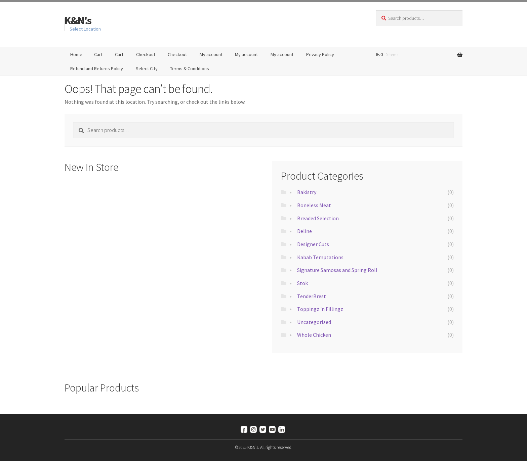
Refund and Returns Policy (96, 68)
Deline (304, 231)
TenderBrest (311, 296)
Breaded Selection (318, 218)
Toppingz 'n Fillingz (320, 309)
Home (76, 54)
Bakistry (306, 192)
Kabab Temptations (320, 257)
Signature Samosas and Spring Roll (337, 270)
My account (211, 54)
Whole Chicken (314, 334)
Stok (302, 283)
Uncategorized (314, 322)
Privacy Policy (320, 54)
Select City (147, 68)
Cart (98, 54)
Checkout (145, 54)
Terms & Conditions (189, 68)
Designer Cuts (313, 244)
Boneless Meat (314, 205)
